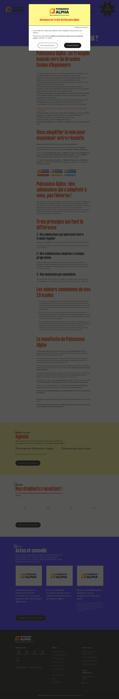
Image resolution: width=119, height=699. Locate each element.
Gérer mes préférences (48, 45)
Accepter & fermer (72, 45)
